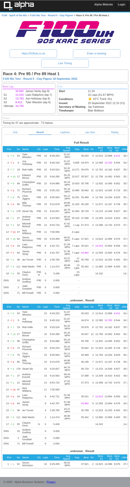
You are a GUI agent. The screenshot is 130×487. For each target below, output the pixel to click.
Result (40, 132)
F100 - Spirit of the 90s (14, 15)
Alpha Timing (19, 5)
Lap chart (90, 132)
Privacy (51, 482)
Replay (115, 132)
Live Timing (65, 63)
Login (121, 4)
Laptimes (65, 132)
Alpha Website (103, 4)
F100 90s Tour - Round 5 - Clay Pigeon (51, 15)
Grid (15, 132)
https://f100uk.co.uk (33, 53)
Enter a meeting (96, 53)
